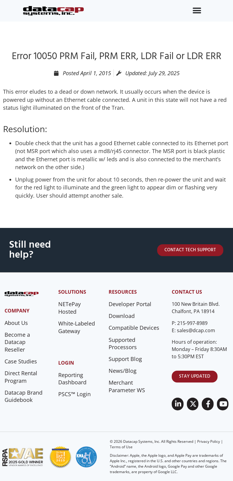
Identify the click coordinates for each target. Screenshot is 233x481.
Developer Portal (130, 304)
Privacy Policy (208, 441)
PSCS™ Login (74, 394)
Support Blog (125, 358)
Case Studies (21, 361)
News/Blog (123, 370)
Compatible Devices (134, 327)
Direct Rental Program (21, 376)
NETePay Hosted (69, 307)
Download (122, 315)
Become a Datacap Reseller (17, 342)
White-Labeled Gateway (76, 327)
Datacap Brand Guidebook (23, 396)
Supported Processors (123, 343)
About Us (16, 322)
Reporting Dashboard (72, 378)
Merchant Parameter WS (127, 386)
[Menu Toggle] (196, 10)
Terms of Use (121, 446)
